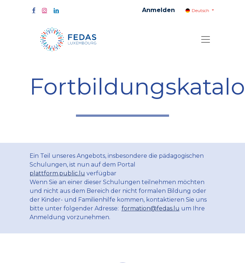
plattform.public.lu (57, 173)
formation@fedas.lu (151, 208)
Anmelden (158, 10)
